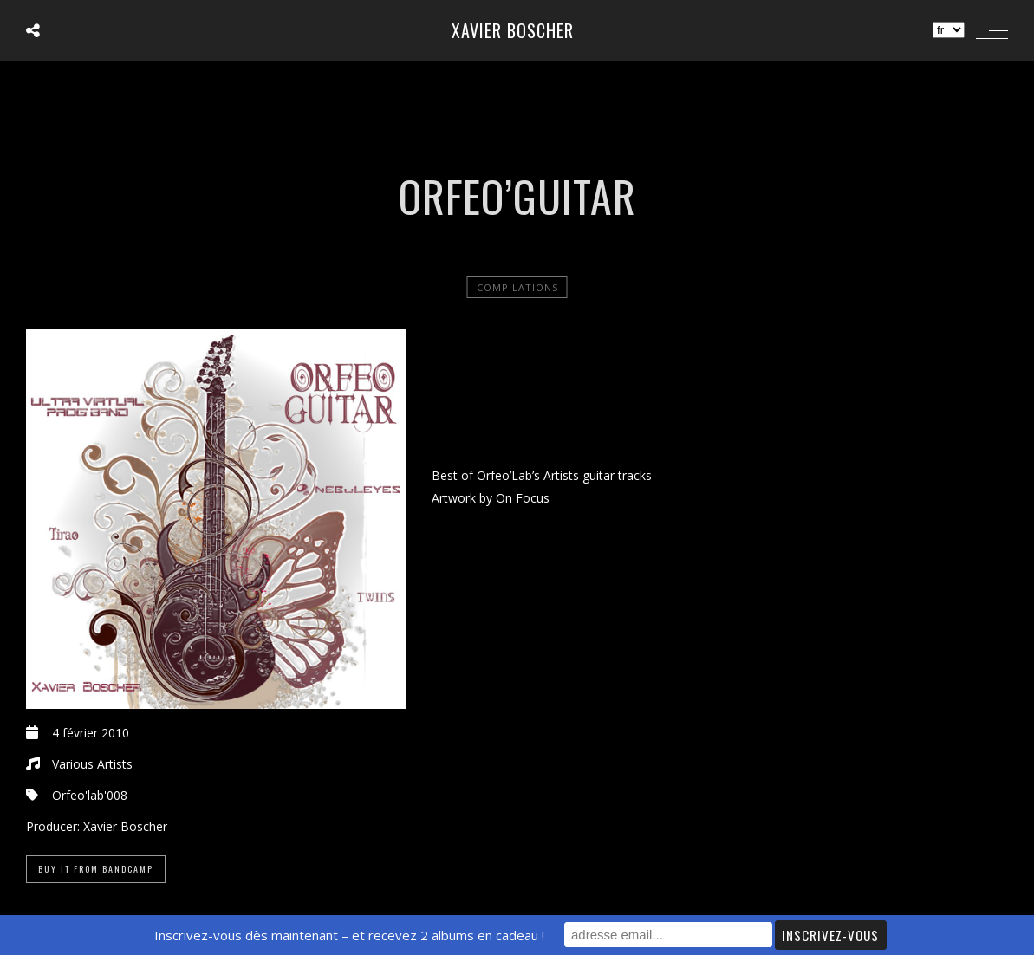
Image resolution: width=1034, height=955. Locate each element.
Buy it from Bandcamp (95, 868)
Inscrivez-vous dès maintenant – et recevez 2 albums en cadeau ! (349, 935)
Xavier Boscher (513, 30)
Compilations (517, 287)
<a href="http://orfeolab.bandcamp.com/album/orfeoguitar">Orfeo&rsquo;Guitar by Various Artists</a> (720, 393)
